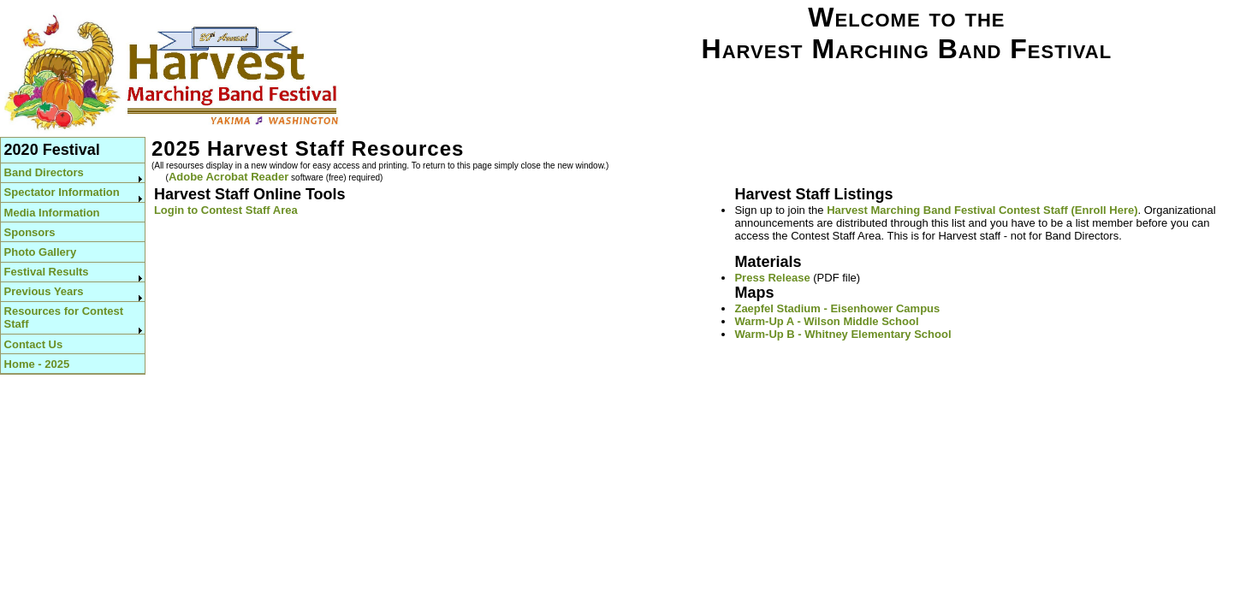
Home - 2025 (37, 364)
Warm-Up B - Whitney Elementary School (842, 334)
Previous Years (44, 291)
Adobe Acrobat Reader (228, 176)
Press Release (772, 277)
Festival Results (46, 271)
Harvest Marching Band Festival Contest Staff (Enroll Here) (982, 210)
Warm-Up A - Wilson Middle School (826, 321)
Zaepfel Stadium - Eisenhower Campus (837, 308)
